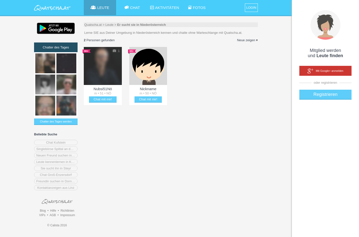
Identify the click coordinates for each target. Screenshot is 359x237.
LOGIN (251, 7)
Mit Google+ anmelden (325, 71)
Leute (109, 25)
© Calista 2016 (57, 225)
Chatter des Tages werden (56, 121)
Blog (43, 210)
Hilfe (53, 210)
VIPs (42, 215)
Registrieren (325, 94)
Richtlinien (67, 210)
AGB (52, 215)
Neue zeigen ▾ (247, 40)
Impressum (67, 215)
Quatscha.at (93, 25)
